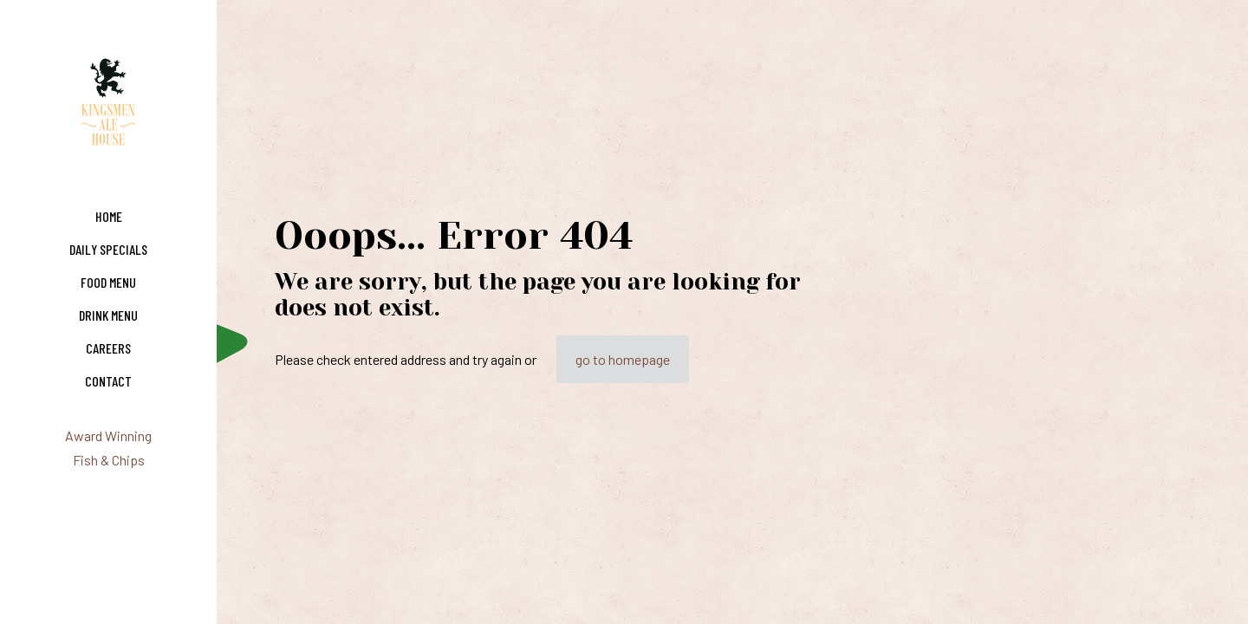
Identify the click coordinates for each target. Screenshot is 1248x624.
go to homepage (622, 359)
